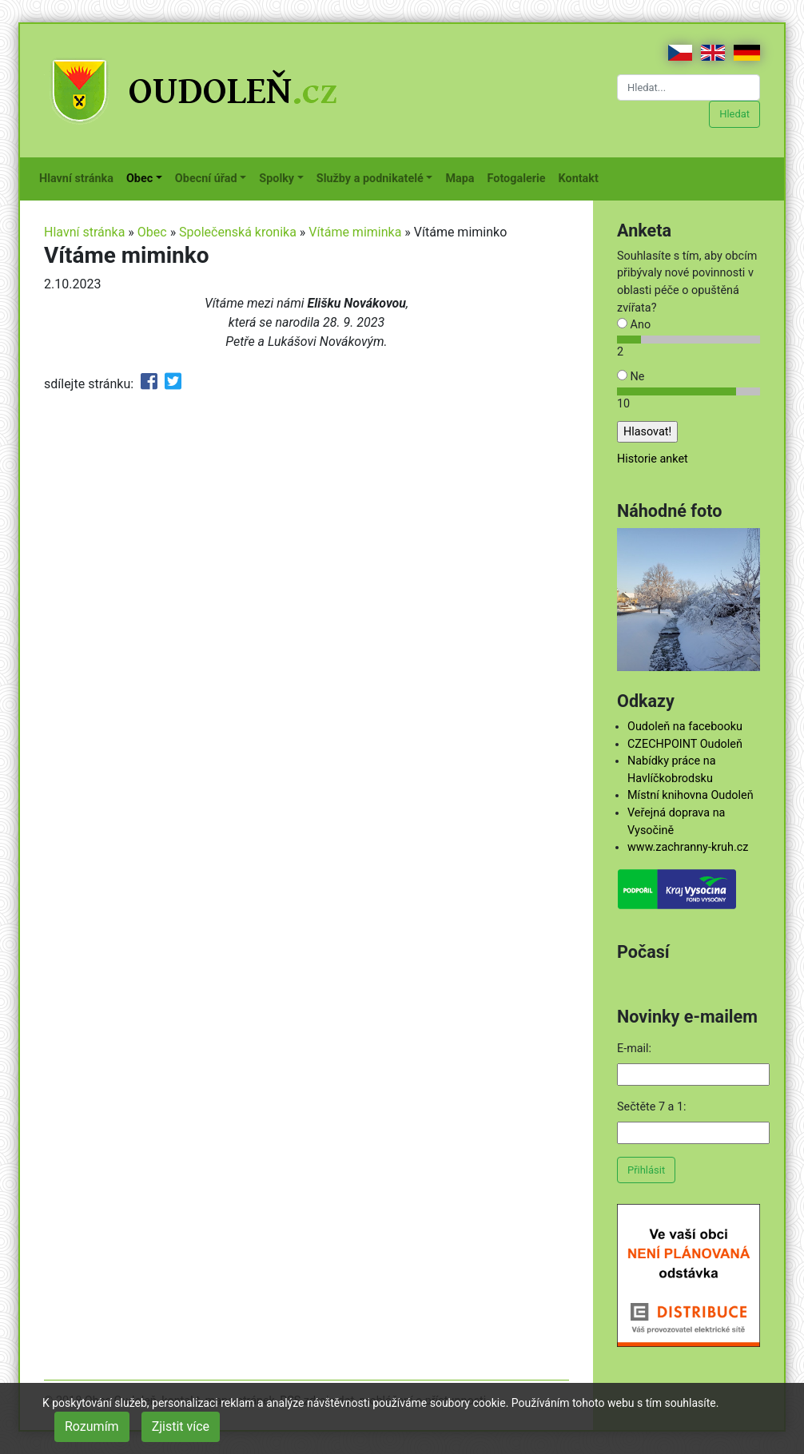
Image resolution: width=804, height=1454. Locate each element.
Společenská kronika (238, 232)
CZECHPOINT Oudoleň (684, 744)
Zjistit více (180, 1426)
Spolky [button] (276, 178)
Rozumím (92, 1426)
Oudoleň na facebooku (684, 726)
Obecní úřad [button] (206, 178)
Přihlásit (646, 1170)
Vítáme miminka (354, 232)
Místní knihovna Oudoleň (690, 795)
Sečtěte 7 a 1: (652, 1107)
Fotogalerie (520, 177)
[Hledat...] (688, 87)
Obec (152, 232)
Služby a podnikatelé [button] (370, 178)
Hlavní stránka (79, 177)
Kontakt (582, 177)
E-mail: (634, 1048)
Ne (630, 376)
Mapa (462, 177)
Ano (634, 325)
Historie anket (652, 459)
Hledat (734, 114)
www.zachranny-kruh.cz (687, 847)
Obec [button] (139, 178)
